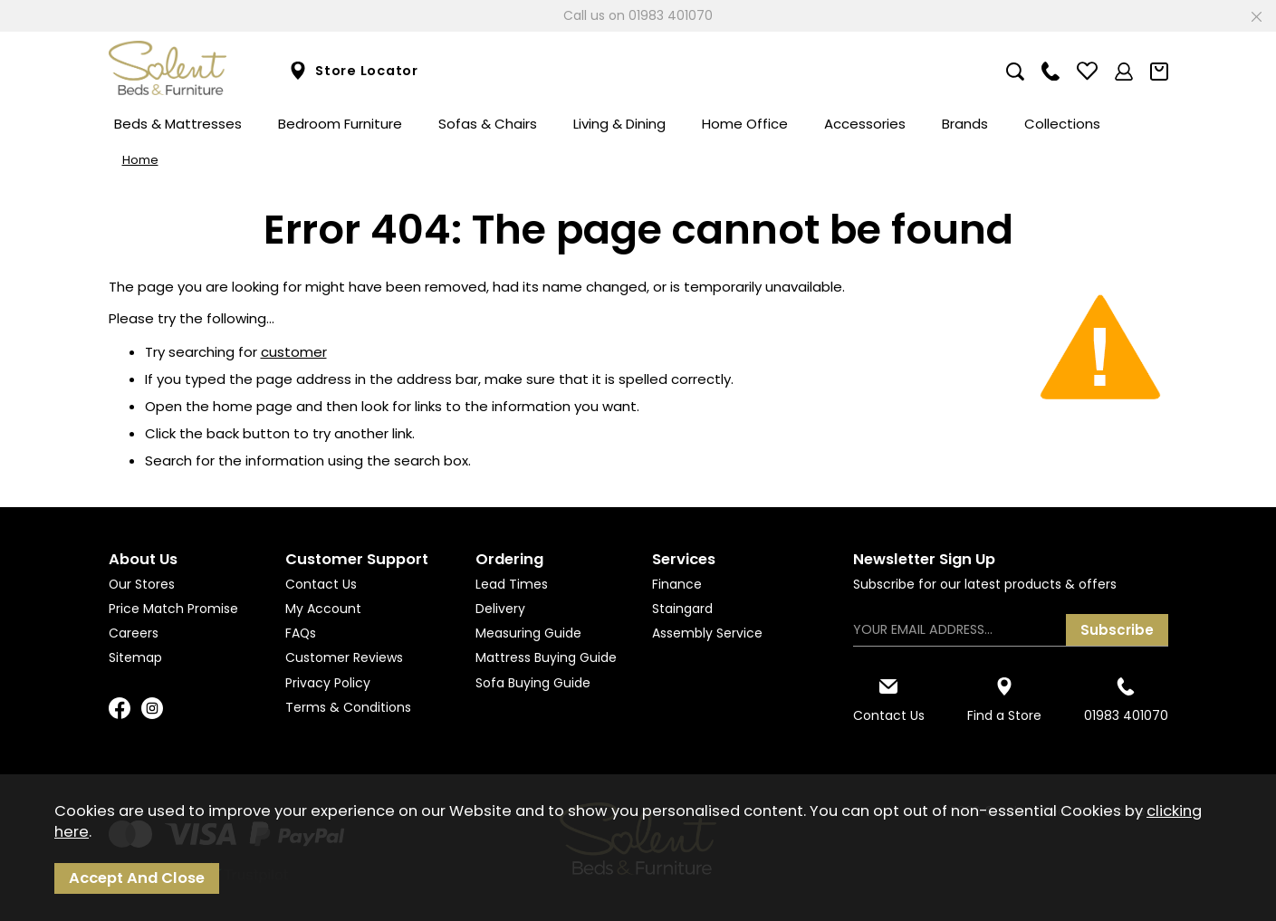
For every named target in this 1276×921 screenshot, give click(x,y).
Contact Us (321, 584)
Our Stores (142, 584)
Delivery (500, 609)
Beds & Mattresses (178, 123)
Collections (1062, 123)
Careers (133, 633)
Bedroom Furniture (340, 123)
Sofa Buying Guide (532, 683)
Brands (965, 123)
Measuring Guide (528, 633)
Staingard (682, 609)
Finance (677, 584)
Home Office (745, 123)
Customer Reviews (344, 657)
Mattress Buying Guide (546, 657)
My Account (323, 609)
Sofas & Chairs (487, 123)
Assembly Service (707, 633)
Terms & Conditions (348, 707)
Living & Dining (619, 123)
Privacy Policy (327, 683)
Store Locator (353, 71)
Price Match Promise (173, 609)
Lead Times (511, 584)
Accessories (865, 123)
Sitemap (135, 657)
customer (294, 351)
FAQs (300, 633)
